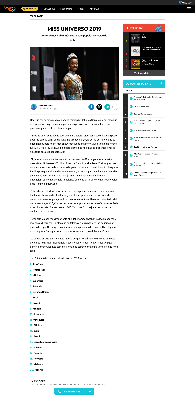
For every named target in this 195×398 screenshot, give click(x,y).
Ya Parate (36, 16)
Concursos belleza (57, 384)
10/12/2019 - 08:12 (48, 108)
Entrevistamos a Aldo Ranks (145, 130)
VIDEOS (81, 9)
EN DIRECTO (31, 9)
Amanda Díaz (46, 105)
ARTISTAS (94, 9)
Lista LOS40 (49, 9)
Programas (66, 9)
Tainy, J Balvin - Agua (143, 114)
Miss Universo (38, 384)
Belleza (73, 384)
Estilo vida (85, 384)
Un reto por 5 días (141, 106)
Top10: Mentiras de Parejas (145, 147)
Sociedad (98, 384)
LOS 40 (130, 90)
